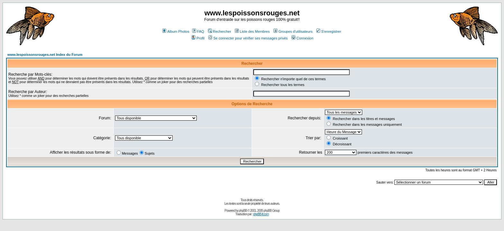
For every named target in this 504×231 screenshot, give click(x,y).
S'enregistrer (328, 31)
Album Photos (175, 31)
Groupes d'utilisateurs (293, 31)
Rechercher (219, 31)
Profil (198, 38)
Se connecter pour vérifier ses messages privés (248, 38)
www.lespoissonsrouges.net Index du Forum (45, 54)
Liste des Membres (252, 31)
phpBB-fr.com (261, 214)
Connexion (302, 38)
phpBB (243, 210)
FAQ (198, 31)
